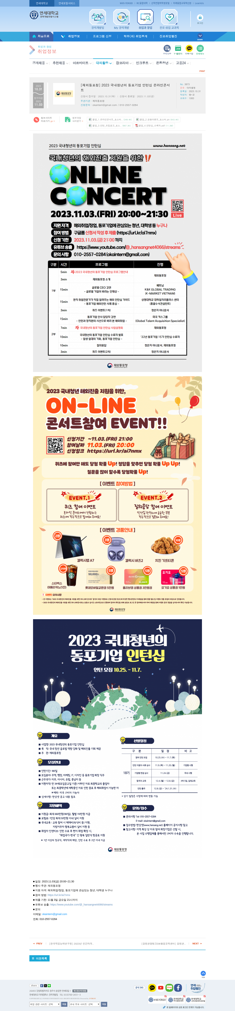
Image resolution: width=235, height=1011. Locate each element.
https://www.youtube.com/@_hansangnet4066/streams (81, 904)
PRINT (202, 71)
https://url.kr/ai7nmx (59, 895)
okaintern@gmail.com (54, 914)
